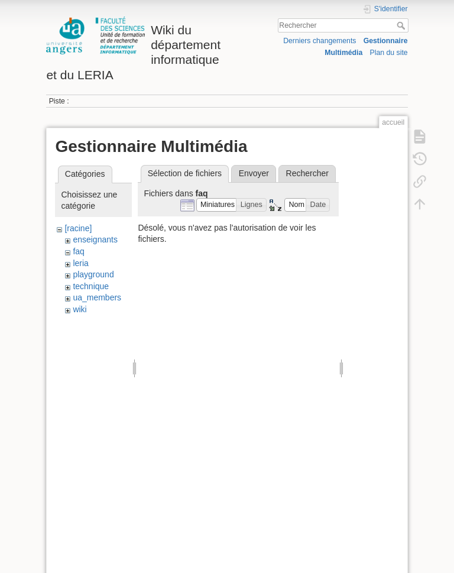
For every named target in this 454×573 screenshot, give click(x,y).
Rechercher (402, 25)
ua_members (97, 297)
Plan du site (389, 52)
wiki (79, 309)
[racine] (78, 228)
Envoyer (254, 173)
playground (93, 274)
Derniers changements (319, 41)
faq (78, 251)
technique (91, 286)
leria (80, 263)
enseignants (95, 239)
